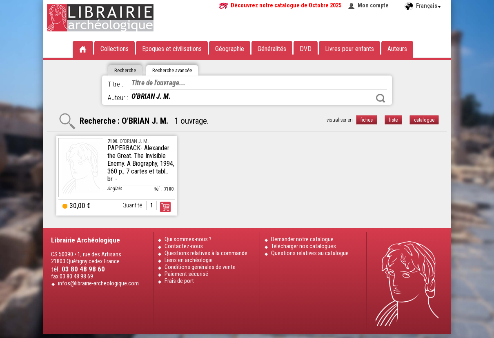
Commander (165, 207)
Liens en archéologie (189, 260)
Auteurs (397, 49)
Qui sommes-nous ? (188, 239)
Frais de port (179, 281)
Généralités (272, 49)
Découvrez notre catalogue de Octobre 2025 (286, 5)
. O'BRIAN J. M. (128, 141)
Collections (114, 49)
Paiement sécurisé (186, 274)
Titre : (115, 84)
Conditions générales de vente (200, 267)
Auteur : (118, 98)
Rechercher (380, 98)
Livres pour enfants (349, 49)
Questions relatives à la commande (206, 253)
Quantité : (133, 205)
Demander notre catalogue (302, 239)
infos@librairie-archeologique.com (98, 283)
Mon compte (373, 5)
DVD (306, 49)
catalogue (424, 120)
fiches (366, 120)
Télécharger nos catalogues (303, 246)
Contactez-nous (184, 246)
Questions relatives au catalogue (310, 253)
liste (393, 120)
